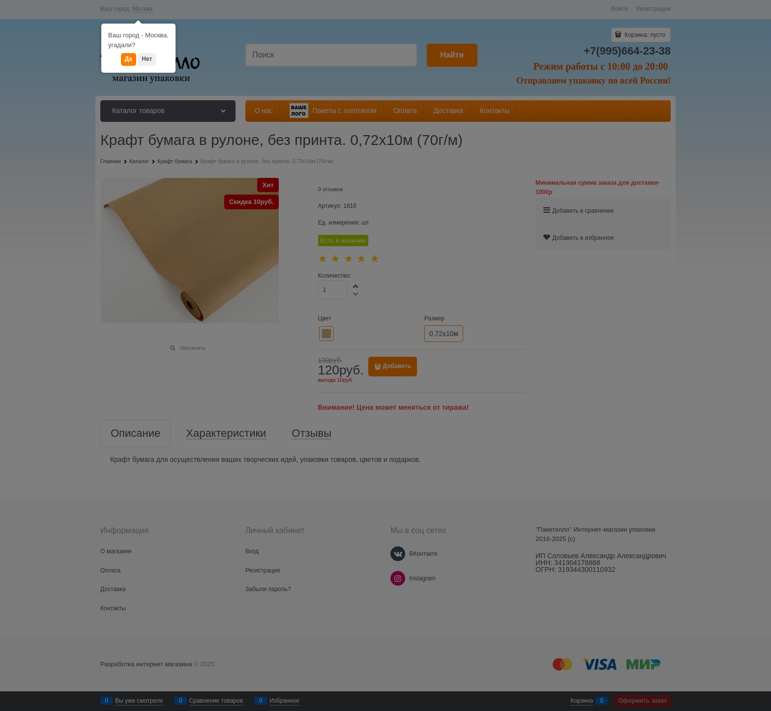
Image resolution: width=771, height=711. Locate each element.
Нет (147, 59)
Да (128, 59)
